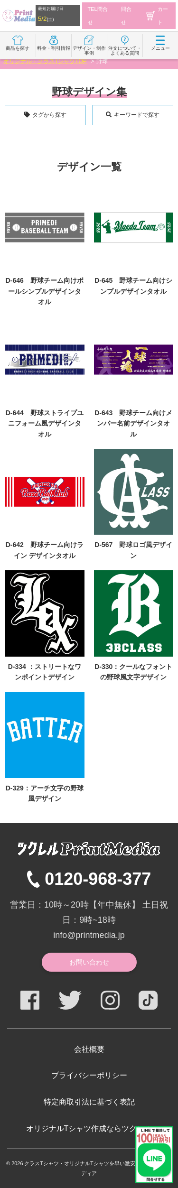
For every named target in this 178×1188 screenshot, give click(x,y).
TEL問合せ (98, 15)
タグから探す (49, 114)
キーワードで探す (136, 114)
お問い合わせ (89, 962)
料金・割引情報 (53, 43)
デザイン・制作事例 (89, 46)
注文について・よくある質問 (124, 46)
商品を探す (17, 43)
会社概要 (89, 1049)
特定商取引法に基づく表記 (89, 1102)
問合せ (126, 15)
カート (157, 15)
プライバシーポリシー (89, 1075)
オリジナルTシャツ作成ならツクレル (89, 1128)
